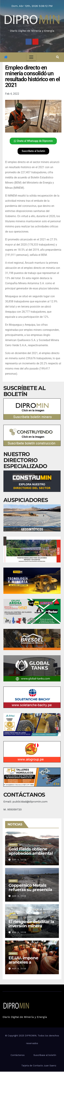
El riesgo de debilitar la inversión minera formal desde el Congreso (31, 928)
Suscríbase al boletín (44, 1055)
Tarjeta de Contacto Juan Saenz (38, 1065)
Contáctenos (18, 1055)
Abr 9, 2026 (19, 859)
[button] (57, 57)
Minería (13, 844)
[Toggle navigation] (31, 57)
